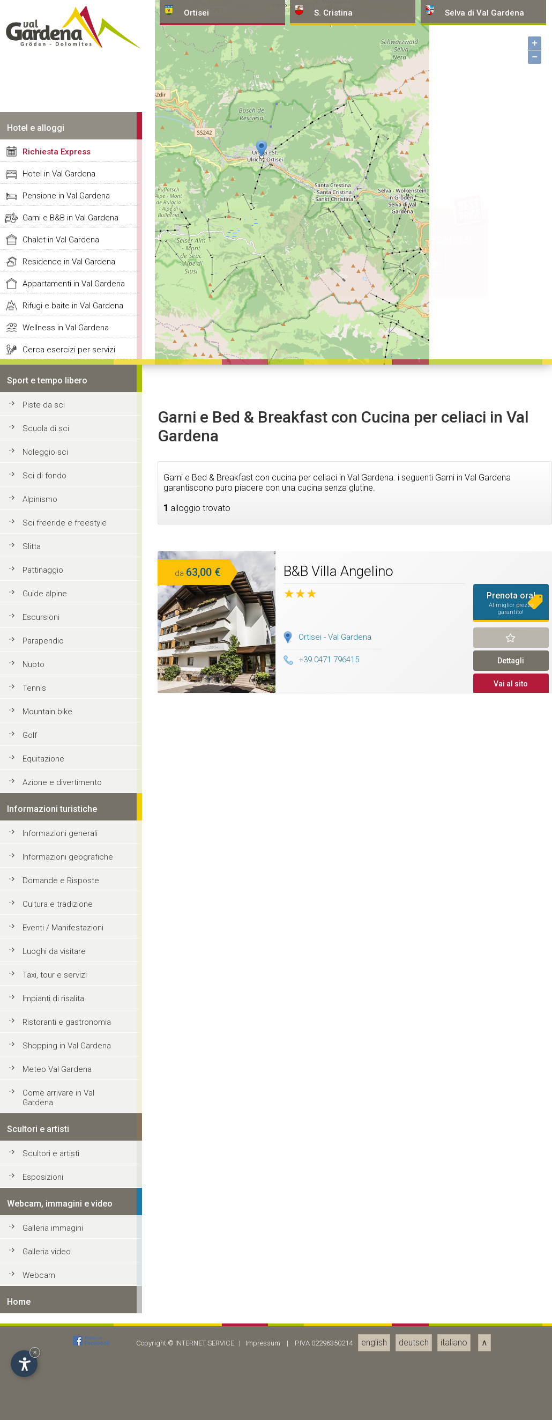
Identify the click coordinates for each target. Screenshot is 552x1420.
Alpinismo (40, 1270)
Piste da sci (44, 1176)
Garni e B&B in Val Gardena (70, 989)
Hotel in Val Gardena (59, 945)
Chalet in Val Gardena (61, 1011)
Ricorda (511, 1409)
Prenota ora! (511, 1374)
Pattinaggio (43, 1341)
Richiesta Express (57, 923)
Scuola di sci (46, 1199)
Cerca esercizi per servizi (69, 1121)
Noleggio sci (45, 1223)
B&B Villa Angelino (338, 1342)
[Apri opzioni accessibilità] (24, 1363)
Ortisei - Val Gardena (335, 1408)
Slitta (32, 1317)
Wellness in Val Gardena (66, 1099)
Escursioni (41, 1388)
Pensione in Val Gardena (66, 967)
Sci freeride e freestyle (65, 1294)
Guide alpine (45, 1365)
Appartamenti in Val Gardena (74, 1055)
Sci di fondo (44, 1247)
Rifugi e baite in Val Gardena (73, 1077)
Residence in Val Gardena (69, 1033)
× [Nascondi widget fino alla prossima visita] (35, 1352)
